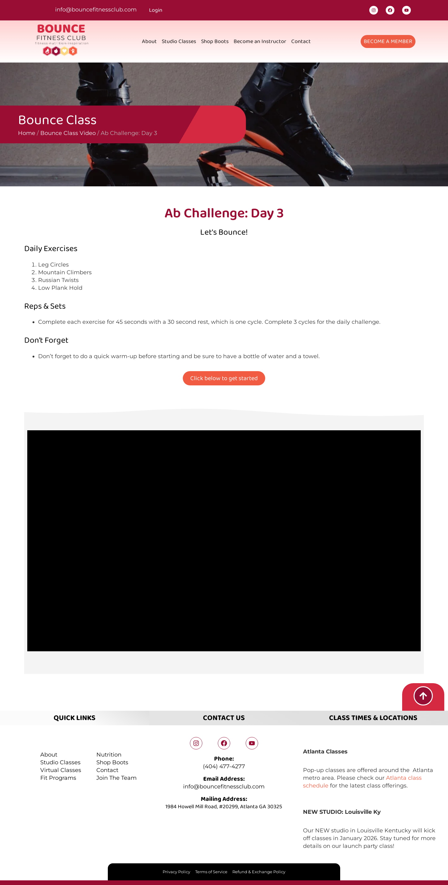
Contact (301, 41)
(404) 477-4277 (224, 766)
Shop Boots (215, 41)
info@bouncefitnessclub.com (96, 9)
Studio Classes (179, 41)
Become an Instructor (260, 41)
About (149, 41)
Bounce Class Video (31, 133)
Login (155, 10)
